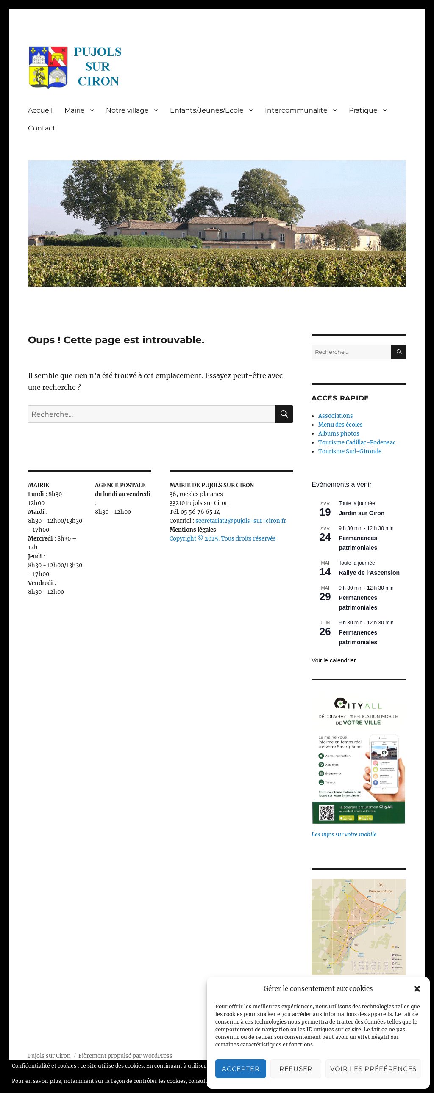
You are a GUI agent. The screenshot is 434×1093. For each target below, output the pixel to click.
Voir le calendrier (334, 660)
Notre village (127, 110)
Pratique (363, 110)
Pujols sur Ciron (49, 1056)
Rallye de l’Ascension (369, 572)
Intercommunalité (296, 110)
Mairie (74, 110)
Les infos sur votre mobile (344, 834)
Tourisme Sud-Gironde (349, 451)
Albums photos (338, 433)
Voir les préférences (373, 1069)
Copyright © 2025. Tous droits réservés (223, 538)
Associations (335, 416)
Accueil (40, 110)
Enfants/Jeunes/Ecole (207, 110)
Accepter (241, 1069)
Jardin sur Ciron (361, 513)
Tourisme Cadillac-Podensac (357, 442)
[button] (417, 989)
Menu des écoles (340, 424)
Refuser (295, 1069)
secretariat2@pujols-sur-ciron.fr (240, 520)
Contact (42, 128)
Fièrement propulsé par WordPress (125, 1056)
